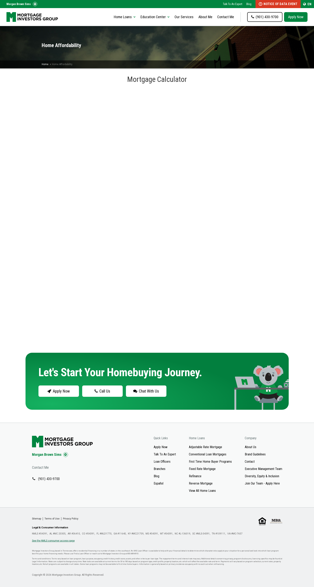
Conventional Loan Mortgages (207, 454)
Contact (250, 461)
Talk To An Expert (232, 4)
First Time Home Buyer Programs (210, 461)
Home (45, 64)
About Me (205, 17)
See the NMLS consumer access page (53, 540)
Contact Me (225, 17)
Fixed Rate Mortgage (202, 469)
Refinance (195, 476)
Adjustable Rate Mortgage (205, 447)
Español (158, 483)
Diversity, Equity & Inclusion (262, 476)
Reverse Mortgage (201, 483)
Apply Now (295, 17)
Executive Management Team (263, 469)
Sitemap (36, 518)
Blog (248, 4)
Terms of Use (52, 518)
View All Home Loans (202, 491)
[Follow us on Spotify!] (35, 4)
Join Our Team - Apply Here (262, 483)
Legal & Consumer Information (50, 527)
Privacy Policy (70, 518)
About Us (250, 447)
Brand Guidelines (255, 454)
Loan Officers (162, 461)
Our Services (184, 17)
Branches (159, 469)
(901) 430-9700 (49, 479)
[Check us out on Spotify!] (65, 454)
